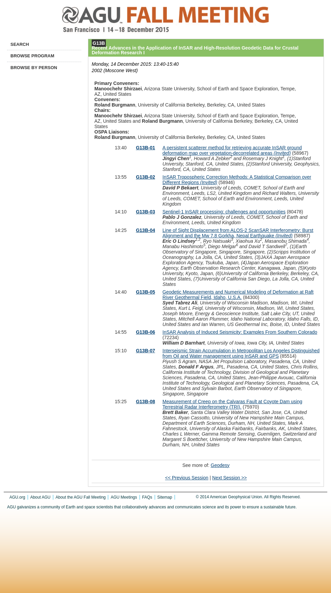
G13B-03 (145, 211)
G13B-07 (145, 350)
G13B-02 (145, 177)
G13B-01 (145, 147)
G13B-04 (145, 230)
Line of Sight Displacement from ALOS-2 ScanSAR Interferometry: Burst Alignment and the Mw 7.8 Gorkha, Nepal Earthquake (237, 233)
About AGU (40, 497)
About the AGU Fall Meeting (81, 497)
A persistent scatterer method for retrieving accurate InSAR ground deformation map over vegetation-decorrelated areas (232, 150)
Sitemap (164, 497)
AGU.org (17, 497)
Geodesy (220, 465)
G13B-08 (145, 401)
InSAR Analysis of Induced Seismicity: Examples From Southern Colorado (239, 332)
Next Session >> (229, 477)
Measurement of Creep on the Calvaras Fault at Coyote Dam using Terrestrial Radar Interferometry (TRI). (232, 404)
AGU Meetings (124, 497)
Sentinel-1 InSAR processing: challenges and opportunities (223, 211)
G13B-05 (145, 292)
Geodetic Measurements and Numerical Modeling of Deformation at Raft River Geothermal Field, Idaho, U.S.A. (237, 294)
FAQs (147, 497)
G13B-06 (145, 332)
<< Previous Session (186, 477)
